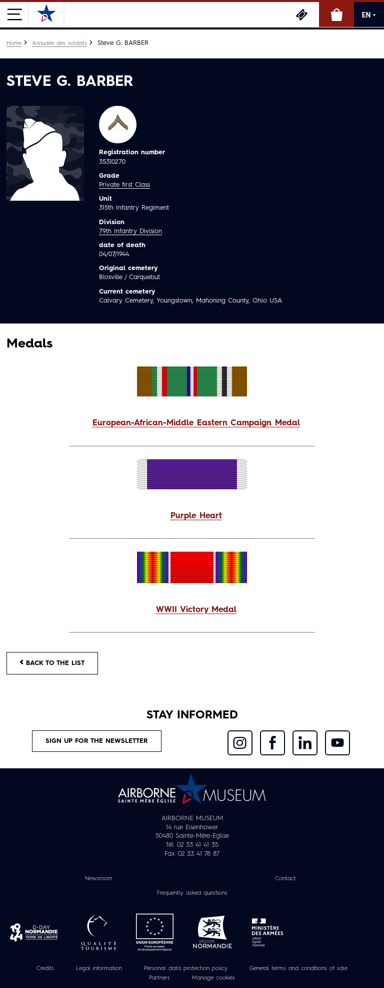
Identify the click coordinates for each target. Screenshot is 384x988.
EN (369, 15)
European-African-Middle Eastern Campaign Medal (196, 423)
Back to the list (52, 662)
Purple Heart (196, 516)
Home (14, 43)
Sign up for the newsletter (97, 741)
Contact (285, 879)
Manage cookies (213, 978)
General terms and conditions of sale (299, 969)
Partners (159, 978)
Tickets (301, 14)
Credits (45, 969)
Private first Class (124, 185)
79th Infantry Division (130, 231)
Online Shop (336, 14)
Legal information (99, 969)
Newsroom (98, 879)
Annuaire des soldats (59, 43)
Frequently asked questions (192, 893)
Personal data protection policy (186, 969)
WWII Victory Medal (196, 610)
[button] (192, 423)
